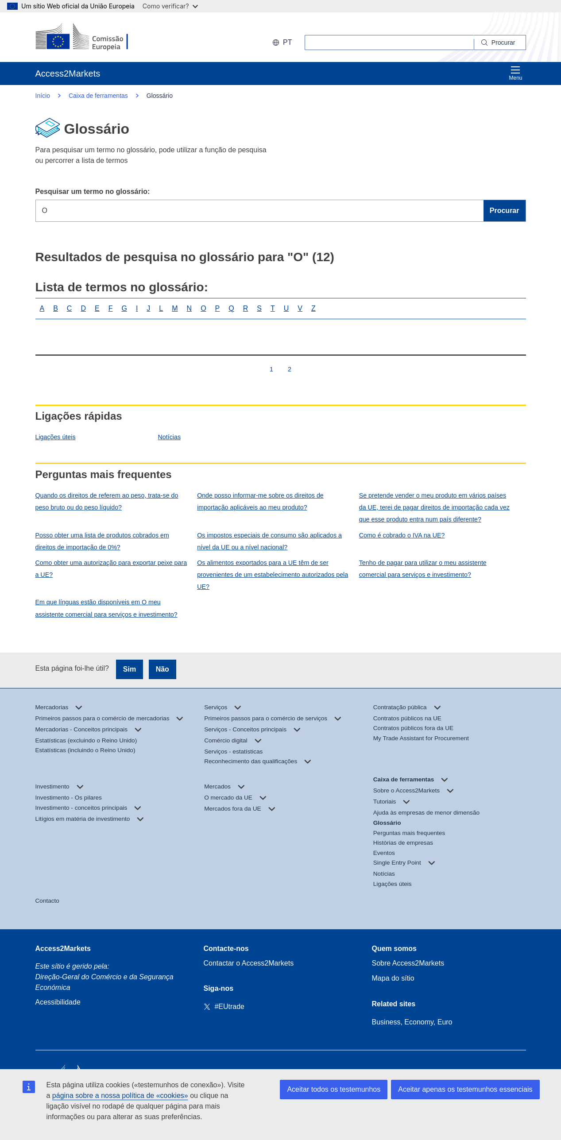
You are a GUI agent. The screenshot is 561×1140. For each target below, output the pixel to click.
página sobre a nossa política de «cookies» (120, 1095)
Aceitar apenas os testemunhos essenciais (465, 1089)
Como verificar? (170, 6)
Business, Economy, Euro (412, 1022)
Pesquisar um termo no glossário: (92, 191)
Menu (515, 73)
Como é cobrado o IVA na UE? (402, 535)
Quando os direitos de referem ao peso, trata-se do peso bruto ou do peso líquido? (106, 501)
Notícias (169, 437)
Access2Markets (63, 948)
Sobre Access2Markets (408, 963)
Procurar (504, 210)
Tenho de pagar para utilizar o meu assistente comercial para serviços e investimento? (423, 568)
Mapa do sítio (393, 978)
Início (42, 95)
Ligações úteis (55, 437)
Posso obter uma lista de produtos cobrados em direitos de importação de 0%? (102, 541)
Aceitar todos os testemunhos (333, 1089)
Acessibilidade (58, 1002)
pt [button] (282, 42)
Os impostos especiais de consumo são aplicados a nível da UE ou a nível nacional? (269, 541)
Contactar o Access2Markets (249, 963)
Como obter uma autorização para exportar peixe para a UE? (111, 568)
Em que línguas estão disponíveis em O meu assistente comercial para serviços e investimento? (106, 608)
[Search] (500, 42)
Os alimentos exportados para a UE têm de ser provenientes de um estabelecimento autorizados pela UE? (272, 574)
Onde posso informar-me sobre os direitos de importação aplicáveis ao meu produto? (260, 501)
